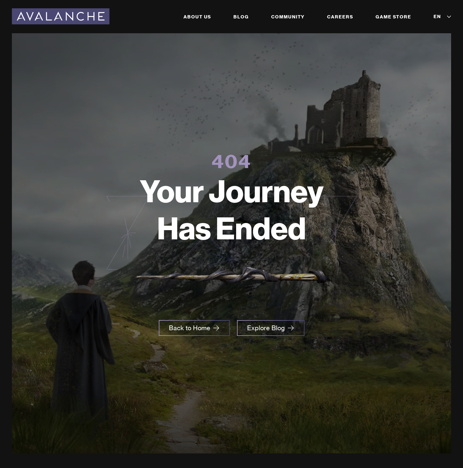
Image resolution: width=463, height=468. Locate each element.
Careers (340, 17)
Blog (241, 17)
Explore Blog (266, 328)
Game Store (393, 17)
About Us (197, 17)
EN (437, 16)
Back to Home (189, 328)
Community (288, 17)
